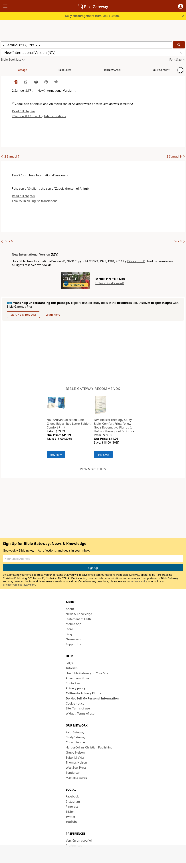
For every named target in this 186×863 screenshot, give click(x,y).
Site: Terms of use (78, 708)
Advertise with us (77, 678)
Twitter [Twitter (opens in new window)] (70, 817)
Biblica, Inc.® (136, 261)
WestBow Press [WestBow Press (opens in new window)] (76, 768)
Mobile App (73, 624)
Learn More (53, 314)
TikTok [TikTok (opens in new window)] (70, 812)
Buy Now (56, 454)
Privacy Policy (139, 581)
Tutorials (72, 668)
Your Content (71, 70)
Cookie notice (75, 703)
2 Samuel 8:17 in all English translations (39, 116)
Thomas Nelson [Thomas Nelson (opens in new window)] (76, 762)
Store (69, 629)
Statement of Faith (78, 619)
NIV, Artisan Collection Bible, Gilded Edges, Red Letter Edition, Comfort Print (69, 423)
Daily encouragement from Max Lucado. (92, 16)
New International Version (31, 254)
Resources (26, 70)
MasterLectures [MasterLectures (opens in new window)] (76, 778)
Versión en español (79, 840)
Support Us (73, 644)
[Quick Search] (86, 44)
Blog (69, 634)
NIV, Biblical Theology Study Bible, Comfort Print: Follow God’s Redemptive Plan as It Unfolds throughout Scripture (114, 425)
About (70, 609)
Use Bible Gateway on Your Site (87, 673)
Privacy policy (76, 688)
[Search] (179, 44)
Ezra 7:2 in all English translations (34, 201)
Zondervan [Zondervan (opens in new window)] (73, 773)
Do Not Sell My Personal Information (92, 698)
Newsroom (73, 639)
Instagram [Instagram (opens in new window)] (73, 801)
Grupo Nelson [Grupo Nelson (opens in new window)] (75, 752)
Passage (9, 70)
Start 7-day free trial (23, 314)
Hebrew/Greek (48, 70)
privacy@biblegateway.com (19, 584)
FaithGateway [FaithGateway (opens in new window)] (75, 732)
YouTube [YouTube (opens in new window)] (72, 822)
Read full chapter (23, 111)
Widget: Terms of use (80, 713)
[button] (180, 6)
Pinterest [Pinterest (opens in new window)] (72, 807)
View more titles (93, 469)
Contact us (73, 683)
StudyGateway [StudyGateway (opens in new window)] (75, 737)
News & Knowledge (79, 614)
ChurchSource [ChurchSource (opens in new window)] (75, 742)
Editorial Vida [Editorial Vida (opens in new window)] (75, 758)
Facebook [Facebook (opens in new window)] (72, 796)
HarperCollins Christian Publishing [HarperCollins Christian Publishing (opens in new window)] (89, 747)
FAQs (69, 663)
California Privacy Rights (83, 693)
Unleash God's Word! (109, 283)
